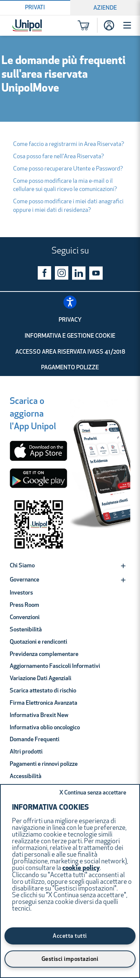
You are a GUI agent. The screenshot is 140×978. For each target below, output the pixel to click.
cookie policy (81, 868)
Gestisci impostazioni (70, 959)
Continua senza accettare (92, 793)
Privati (35, 8)
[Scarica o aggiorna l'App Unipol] (33, 415)
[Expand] (123, 566)
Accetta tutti (70, 936)
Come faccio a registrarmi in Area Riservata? (68, 144)
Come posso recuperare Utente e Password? (68, 169)
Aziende (105, 8)
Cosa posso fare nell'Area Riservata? (58, 157)
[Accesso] (109, 25)
